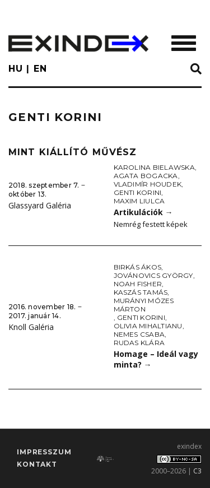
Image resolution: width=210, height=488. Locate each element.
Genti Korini (138, 192)
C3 (197, 471)
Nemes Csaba (139, 334)
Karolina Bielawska (154, 167)
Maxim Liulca (139, 201)
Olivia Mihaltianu (148, 326)
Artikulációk (143, 212)
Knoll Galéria (31, 327)
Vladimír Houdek (148, 184)
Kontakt (37, 464)
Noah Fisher (138, 284)
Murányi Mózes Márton (144, 304)
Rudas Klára (139, 342)
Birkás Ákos (138, 267)
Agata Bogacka (146, 175)
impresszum (44, 452)
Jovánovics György (153, 275)
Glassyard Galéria (39, 205)
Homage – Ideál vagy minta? (156, 359)
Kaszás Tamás (141, 292)
